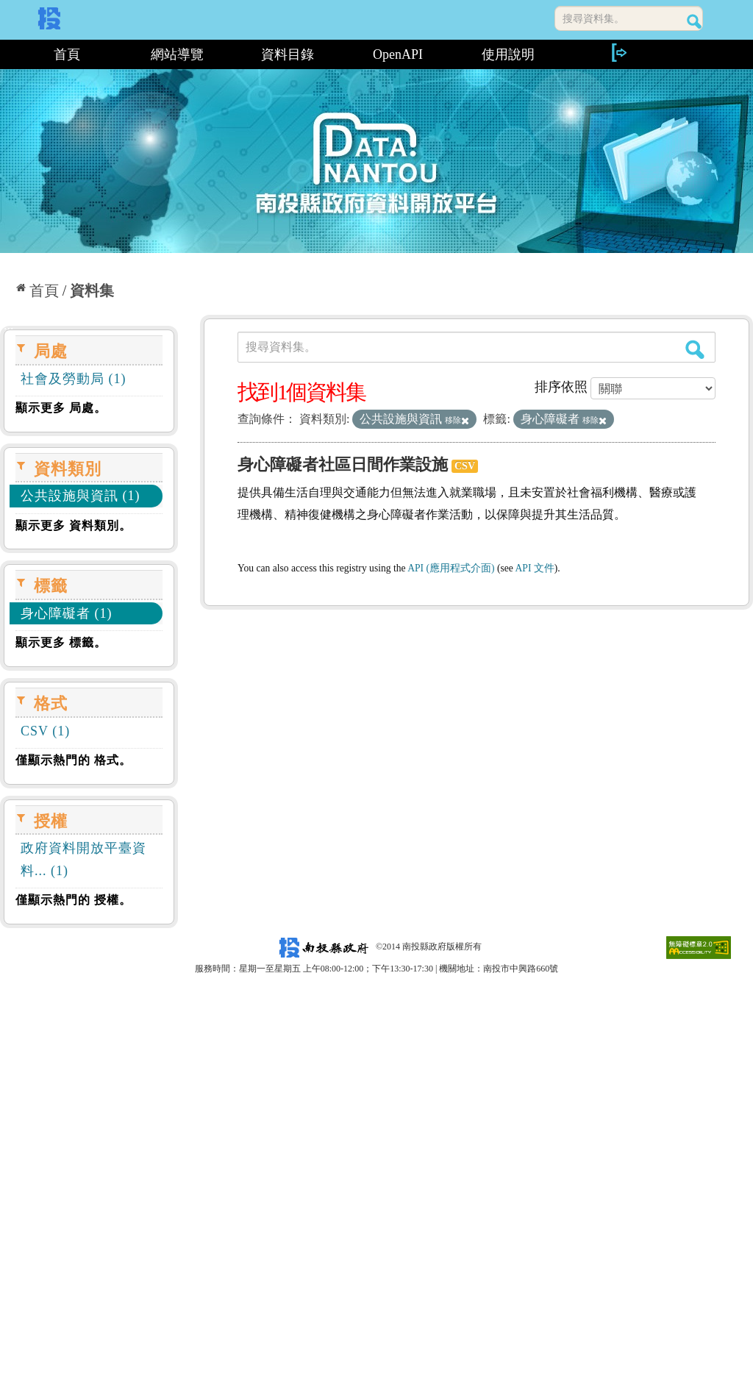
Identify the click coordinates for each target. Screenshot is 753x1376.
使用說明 (508, 54)
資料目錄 (287, 54)
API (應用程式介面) (450, 568)
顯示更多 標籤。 (61, 642)
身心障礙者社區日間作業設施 (343, 464)
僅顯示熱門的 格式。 (73, 760)
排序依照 (561, 386)
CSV (464, 465)
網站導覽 (177, 54)
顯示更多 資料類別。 (73, 525)
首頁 (67, 54)
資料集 (92, 290)
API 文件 (534, 568)
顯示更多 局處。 (61, 408)
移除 (457, 420)
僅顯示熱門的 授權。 (73, 900)
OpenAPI (398, 54)
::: (5, 54)
